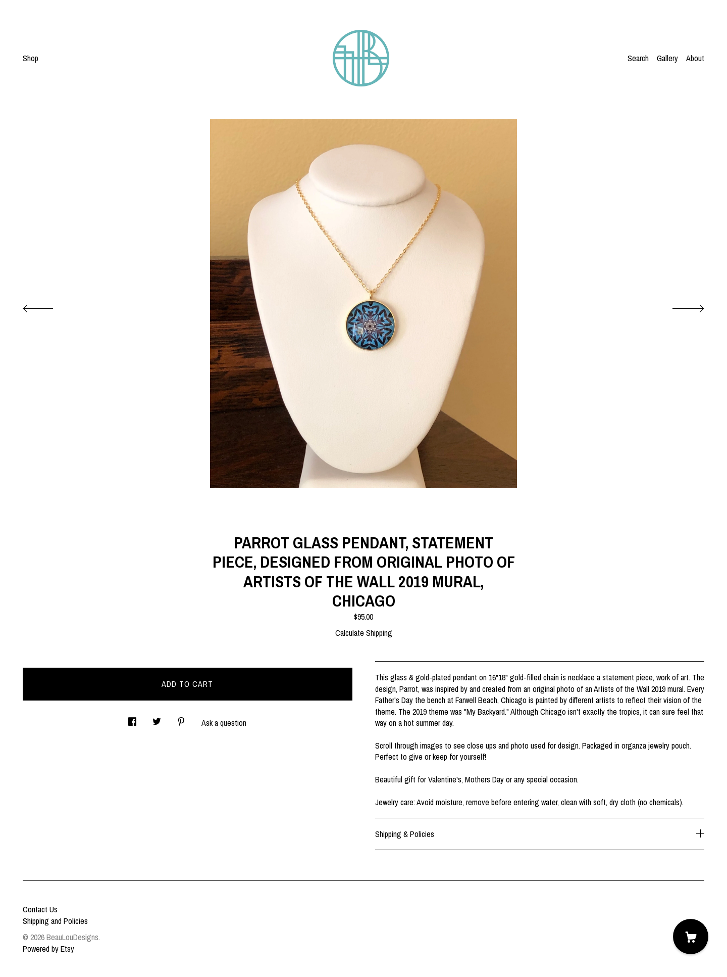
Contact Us (40, 909)
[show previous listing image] (48, 306)
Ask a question (223, 722)
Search (638, 58)
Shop (30, 58)
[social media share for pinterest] (181, 719)
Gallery (667, 58)
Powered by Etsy (48, 948)
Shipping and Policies (55, 920)
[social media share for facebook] (132, 719)
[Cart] (690, 936)
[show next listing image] (679, 306)
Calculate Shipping (363, 632)
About (695, 58)
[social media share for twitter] (156, 719)
